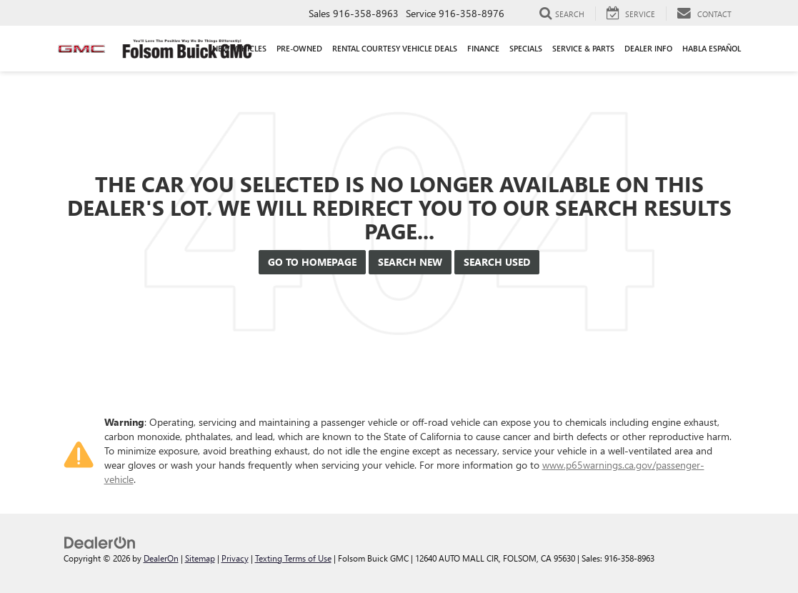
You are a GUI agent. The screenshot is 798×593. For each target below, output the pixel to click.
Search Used (497, 262)
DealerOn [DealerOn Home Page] (161, 558)
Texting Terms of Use (293, 558)
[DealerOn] (100, 541)
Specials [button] (525, 48)
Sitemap (200, 558)
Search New (410, 262)
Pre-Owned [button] (299, 48)
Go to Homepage (312, 262)
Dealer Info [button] (648, 48)
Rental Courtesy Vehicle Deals (394, 48)
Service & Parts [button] (583, 48)
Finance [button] (483, 48)
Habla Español (711, 48)
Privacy (235, 558)
